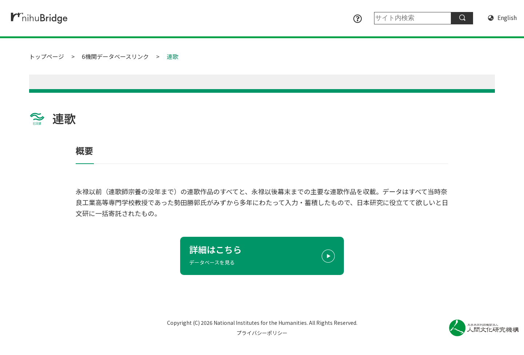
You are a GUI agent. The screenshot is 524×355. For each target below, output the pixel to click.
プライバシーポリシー (262, 332)
